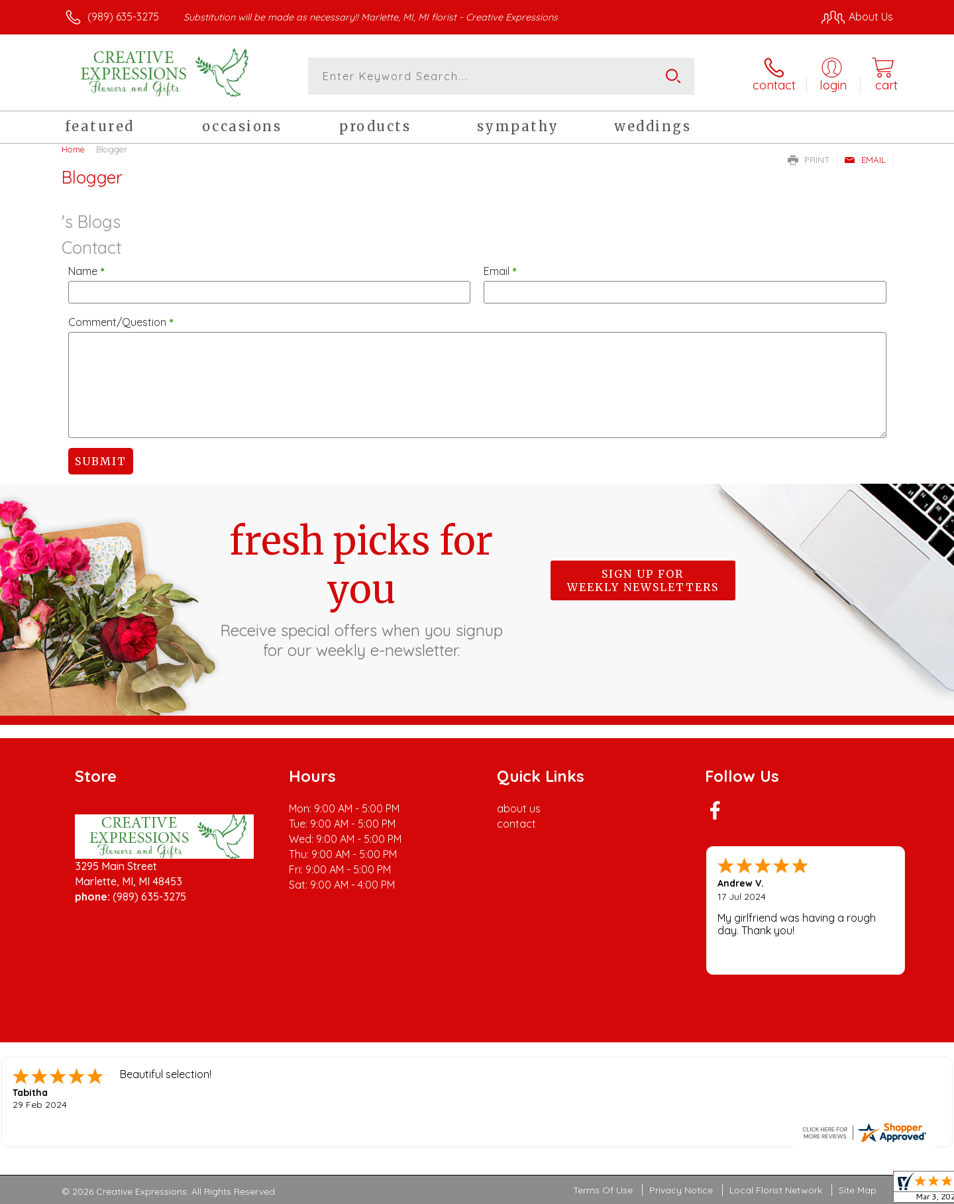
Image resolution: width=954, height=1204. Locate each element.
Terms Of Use (603, 1190)
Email (865, 160)
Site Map (857, 1190)
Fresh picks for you (361, 588)
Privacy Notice (681, 1190)
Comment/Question (121, 322)
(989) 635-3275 (123, 16)
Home (73, 149)
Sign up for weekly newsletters (643, 580)
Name (86, 271)
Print (809, 160)
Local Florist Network (775, 1190)
